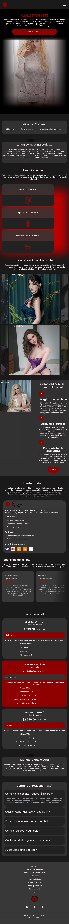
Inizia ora (53, 469)
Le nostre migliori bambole (50, 129)
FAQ (34, 892)
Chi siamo (10, 129)
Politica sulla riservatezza (34, 872)
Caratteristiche (27, 129)
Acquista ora (10, 677)
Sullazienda (34, 876)
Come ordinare (34, 882)
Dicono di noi (34, 889)
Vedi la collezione (35, 32)
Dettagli (9, 635)
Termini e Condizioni (34, 869)
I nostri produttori (34, 885)
